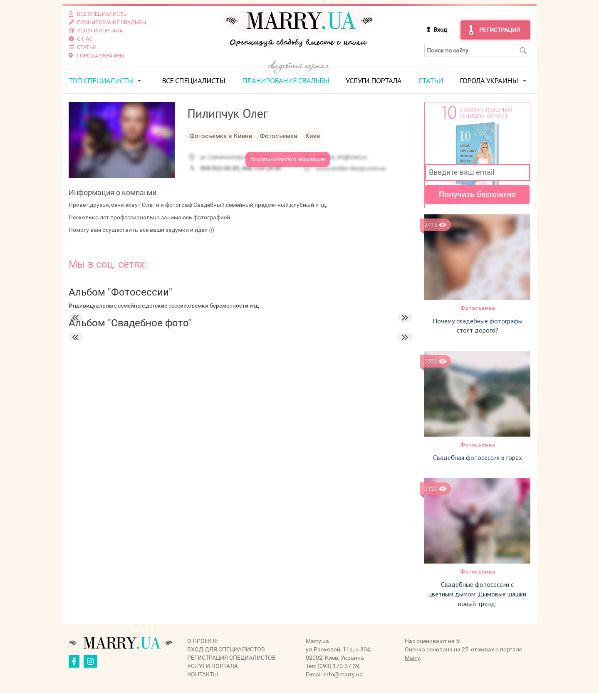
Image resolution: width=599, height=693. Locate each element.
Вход (440, 29)
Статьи (430, 80)
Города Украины (489, 80)
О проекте (202, 641)
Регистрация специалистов (231, 657)
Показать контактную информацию (288, 159)
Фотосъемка (477, 308)
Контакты (202, 674)
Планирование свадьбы (285, 80)
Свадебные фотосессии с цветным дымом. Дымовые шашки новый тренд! (477, 594)
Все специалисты (193, 80)
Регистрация (499, 30)
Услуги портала (373, 80)
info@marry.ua (343, 674)
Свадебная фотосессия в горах (477, 457)
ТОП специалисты (101, 80)
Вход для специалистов (226, 649)
